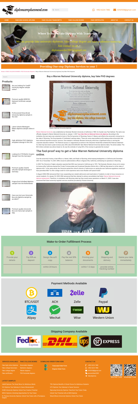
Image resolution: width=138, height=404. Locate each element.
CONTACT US (129, 20)
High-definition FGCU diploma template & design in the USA (22, 141)
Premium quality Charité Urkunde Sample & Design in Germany (22, 170)
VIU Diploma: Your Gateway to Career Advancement (18, 387)
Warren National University (44, 132)
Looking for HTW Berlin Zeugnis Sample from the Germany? (23, 155)
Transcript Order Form (59, 366)
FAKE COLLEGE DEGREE (76, 20)
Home (3, 71)
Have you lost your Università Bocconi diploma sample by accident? (22, 197)
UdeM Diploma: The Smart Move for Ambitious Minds (18, 384)
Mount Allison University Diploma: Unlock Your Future (66, 396)
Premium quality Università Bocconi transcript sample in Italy (22, 211)
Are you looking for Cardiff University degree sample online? (21, 87)
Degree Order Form (58, 369)
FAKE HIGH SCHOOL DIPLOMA (25, 20)
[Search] (32, 77)
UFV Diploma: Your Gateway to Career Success (64, 387)
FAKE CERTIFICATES (97, 20)
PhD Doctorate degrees (28, 71)
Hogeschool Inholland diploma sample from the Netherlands (22, 182)
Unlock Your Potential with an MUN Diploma (63, 393)
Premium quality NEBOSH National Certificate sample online (21, 101)
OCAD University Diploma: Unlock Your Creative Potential (19, 390)
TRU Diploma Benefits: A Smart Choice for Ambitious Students (69, 384)
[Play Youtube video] (80, 208)
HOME (7, 20)
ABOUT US (114, 20)
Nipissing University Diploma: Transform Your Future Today (68, 390)
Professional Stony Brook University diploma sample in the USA (22, 115)
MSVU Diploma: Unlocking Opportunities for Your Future (19, 393)
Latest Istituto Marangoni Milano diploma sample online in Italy (23, 128)
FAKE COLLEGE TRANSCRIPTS (52, 20)
